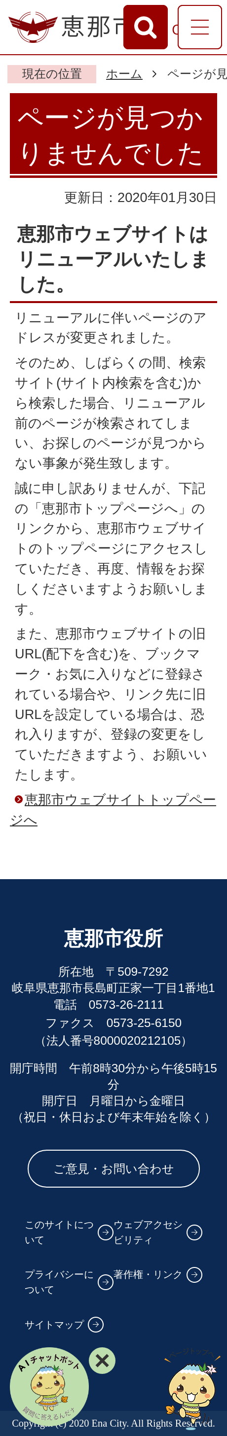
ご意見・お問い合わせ (113, 1168)
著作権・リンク (148, 1274)
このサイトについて (59, 1232)
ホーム (124, 73)
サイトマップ (54, 1324)
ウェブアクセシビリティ (148, 1232)
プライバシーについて (59, 1282)
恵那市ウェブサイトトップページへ (113, 809)
